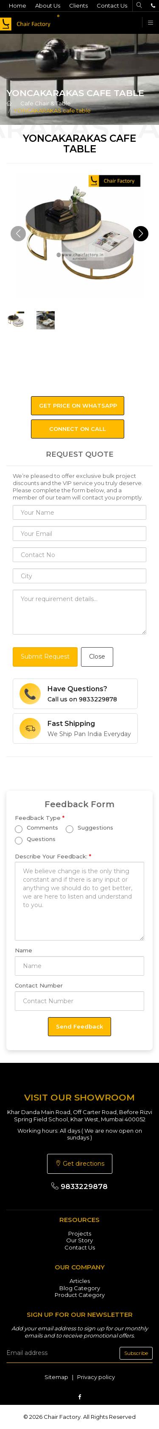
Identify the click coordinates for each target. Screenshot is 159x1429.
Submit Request (45, 656)
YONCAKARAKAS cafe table (52, 110)
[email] (79, 1353)
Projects (79, 1233)
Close (97, 656)
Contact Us (112, 5)
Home (17, 5)
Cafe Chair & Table (45, 103)
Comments (36, 828)
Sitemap (56, 1377)
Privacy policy (96, 1377)
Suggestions (89, 828)
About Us (47, 5)
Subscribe (136, 1353)
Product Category (80, 1294)
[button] (140, 233)
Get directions (79, 1163)
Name (23, 950)
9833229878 (79, 1186)
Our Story (79, 1240)
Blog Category (79, 1288)
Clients (78, 5)
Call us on (82, 699)
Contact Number (39, 985)
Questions (35, 840)
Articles (80, 1280)
